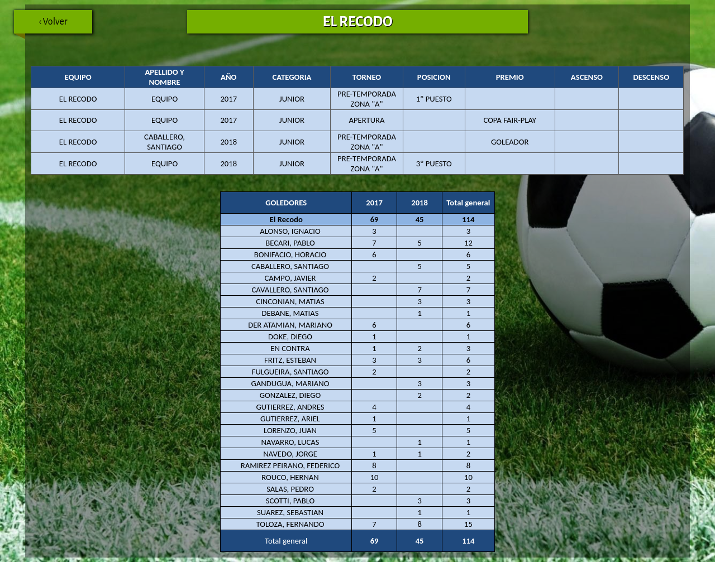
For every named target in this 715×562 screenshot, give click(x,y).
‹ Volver (41, 25)
